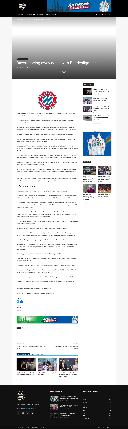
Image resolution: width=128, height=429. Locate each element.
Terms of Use (101, 427)
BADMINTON (31, 14)
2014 (23, 327)
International (24, 58)
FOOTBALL (21, 14)
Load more (97, 125)
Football (23, 19)
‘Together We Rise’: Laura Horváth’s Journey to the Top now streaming (102, 91)
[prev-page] (18, 380)
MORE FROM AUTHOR (37, 354)
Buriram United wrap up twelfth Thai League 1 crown (104, 196)
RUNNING (40, 14)
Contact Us (108, 427)
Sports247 (27, 427)
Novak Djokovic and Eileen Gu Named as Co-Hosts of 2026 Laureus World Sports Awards (68, 374)
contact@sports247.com (30, 408)
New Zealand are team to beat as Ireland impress (66, 347)
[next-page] (20, 380)
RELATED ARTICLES (23, 354)
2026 (18, 370)
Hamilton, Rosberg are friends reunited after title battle (31, 347)
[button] (109, 15)
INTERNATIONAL (51, 14)
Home (18, 19)
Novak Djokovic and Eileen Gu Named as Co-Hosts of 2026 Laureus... (101, 108)
